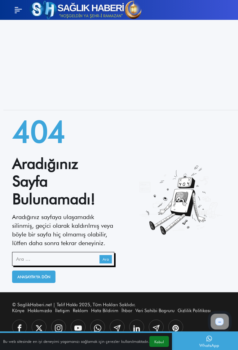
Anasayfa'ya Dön (33, 277)
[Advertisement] (119, 66)
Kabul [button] (159, 341)
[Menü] (18, 10)
